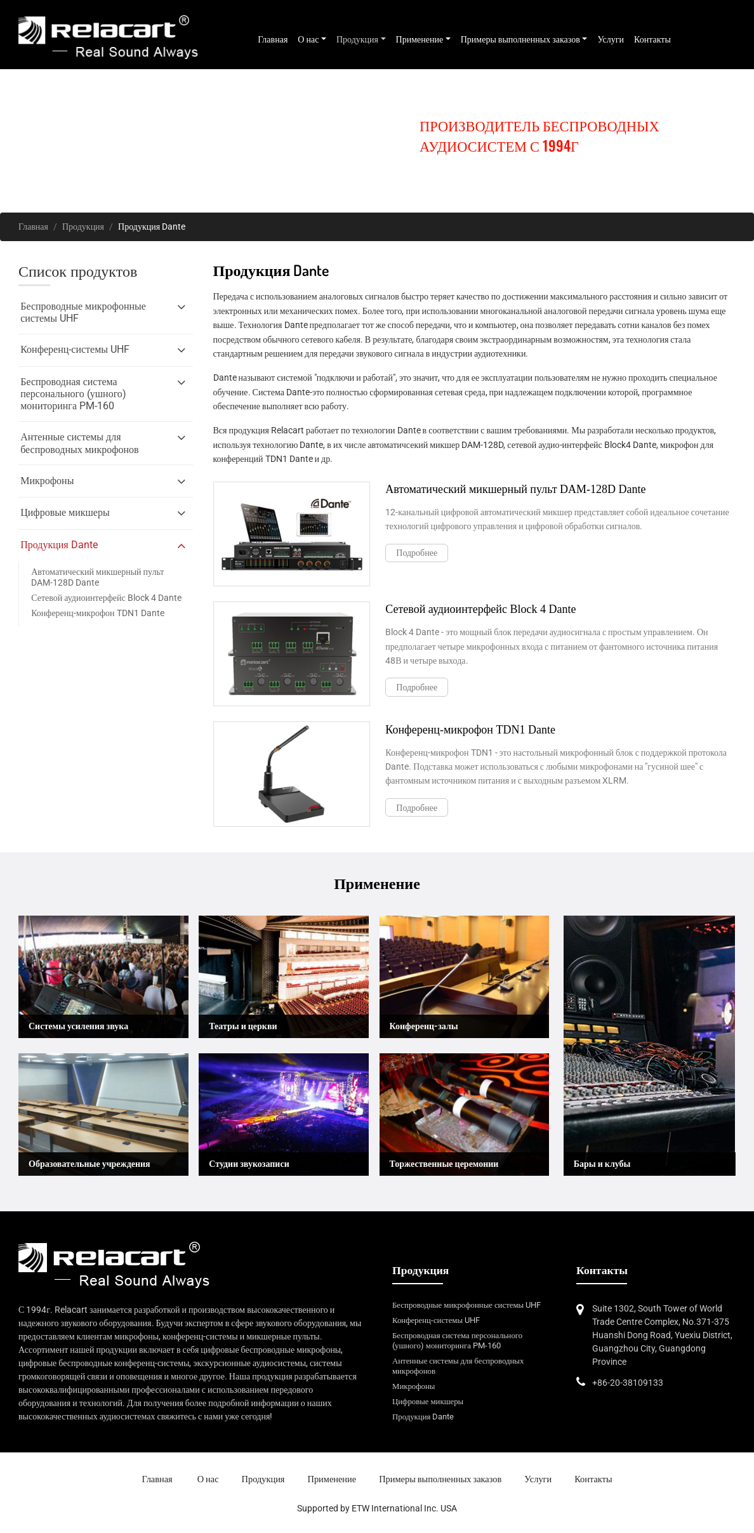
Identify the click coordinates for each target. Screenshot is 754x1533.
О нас (208, 1479)
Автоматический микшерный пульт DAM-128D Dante (97, 577)
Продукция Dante (423, 1416)
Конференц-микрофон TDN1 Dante (97, 613)
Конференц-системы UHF (436, 1320)
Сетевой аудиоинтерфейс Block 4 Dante (106, 598)
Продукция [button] (357, 39)
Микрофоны (413, 1386)
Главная (273, 39)
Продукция (83, 226)
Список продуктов (77, 271)
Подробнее (416, 553)
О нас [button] (308, 39)
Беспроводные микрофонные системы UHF (466, 1305)
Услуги (610, 39)
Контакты (652, 39)
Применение (332, 1479)
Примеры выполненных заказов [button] (520, 39)
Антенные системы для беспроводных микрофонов (458, 1366)
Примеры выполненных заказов (440, 1479)
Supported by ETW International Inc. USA (377, 1508)
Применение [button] (420, 39)
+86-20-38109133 (627, 1383)
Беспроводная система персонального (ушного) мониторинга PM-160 (457, 1340)
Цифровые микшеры (427, 1401)
